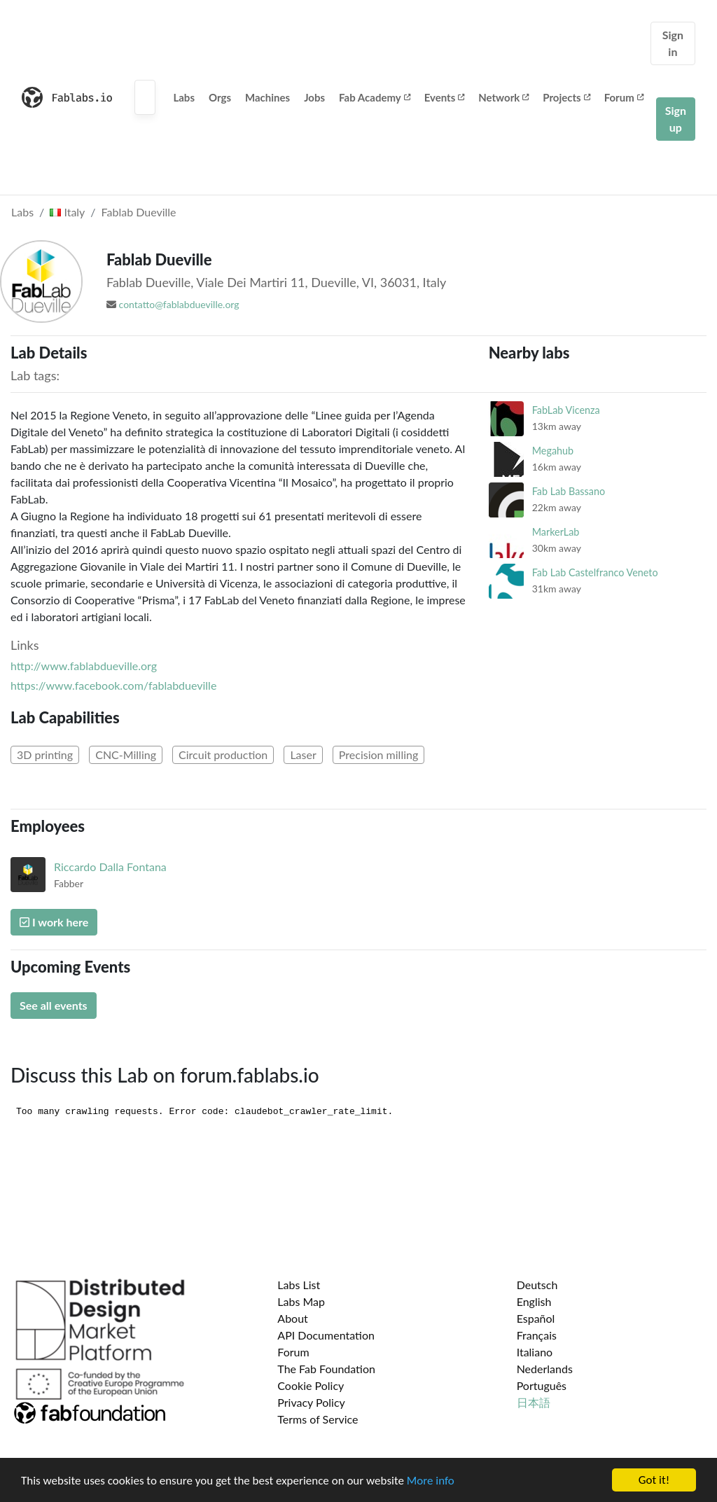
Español (536, 1318)
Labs (184, 97)
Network (503, 97)
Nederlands (545, 1368)
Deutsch (537, 1284)
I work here (54, 922)
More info (430, 1480)
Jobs (314, 97)
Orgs (220, 97)
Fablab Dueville (139, 211)
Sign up (675, 119)
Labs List (298, 1284)
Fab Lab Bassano (568, 491)
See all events (54, 1005)
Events (444, 97)
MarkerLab (556, 532)
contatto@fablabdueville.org (179, 304)
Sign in (672, 43)
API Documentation (326, 1335)
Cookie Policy (310, 1385)
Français (537, 1335)
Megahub (552, 451)
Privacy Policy (311, 1402)
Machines (267, 97)
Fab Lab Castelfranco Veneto (595, 572)
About (292, 1318)
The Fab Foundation (326, 1368)
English (534, 1301)
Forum (623, 97)
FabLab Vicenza (566, 410)
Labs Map (301, 1301)
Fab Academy (374, 97)
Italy (67, 211)
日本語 (533, 1402)
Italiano (535, 1351)
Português (541, 1385)
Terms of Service (317, 1419)
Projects (566, 97)
